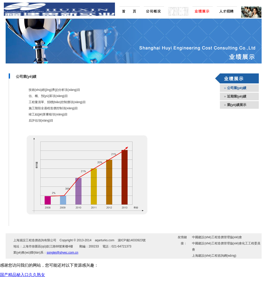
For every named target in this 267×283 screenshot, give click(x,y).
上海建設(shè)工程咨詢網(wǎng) (214, 255)
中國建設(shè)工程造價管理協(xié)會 (217, 237)
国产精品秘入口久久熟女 (22, 275)
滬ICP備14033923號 (132, 240)
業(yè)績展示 (236, 105)
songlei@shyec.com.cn (62, 252)
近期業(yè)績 (236, 96)
